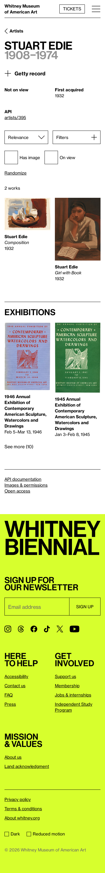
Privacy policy (17, 799)
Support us (65, 676)
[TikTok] (47, 629)
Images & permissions (26, 484)
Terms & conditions (23, 808)
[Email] (36, 607)
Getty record (24, 73)
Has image (22, 157)
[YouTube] (74, 629)
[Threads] (21, 629)
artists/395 (15, 117)
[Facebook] (34, 629)
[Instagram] (8, 629)
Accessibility (16, 676)
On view (60, 157)
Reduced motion (46, 833)
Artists (16, 30)
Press (10, 704)
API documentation (22, 479)
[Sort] (26, 137)
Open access (17, 490)
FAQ (8, 694)
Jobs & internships (73, 694)
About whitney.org (22, 817)
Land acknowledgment (26, 766)
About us (13, 757)
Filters (62, 137)
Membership (67, 685)
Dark (12, 833)
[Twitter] (59, 629)
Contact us (14, 685)
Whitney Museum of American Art (22, 8)
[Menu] (96, 9)
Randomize (15, 173)
